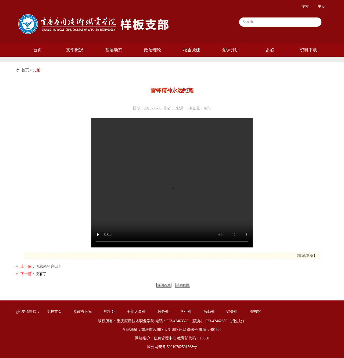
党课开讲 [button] (230, 50)
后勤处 (209, 312)
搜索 (305, 7)
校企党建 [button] (191, 50)
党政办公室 (82, 312)
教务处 (163, 312)
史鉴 (37, 70)
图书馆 (255, 312)
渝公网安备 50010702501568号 (172, 347)
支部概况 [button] (74, 50)
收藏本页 (305, 256)
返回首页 (163, 285)
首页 (25, 70)
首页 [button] (37, 50)
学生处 (186, 312)
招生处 (109, 312)
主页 (321, 7)
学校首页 (54, 312)
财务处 (232, 312)
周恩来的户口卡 (48, 266)
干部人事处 (136, 312)
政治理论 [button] (152, 50)
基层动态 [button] (113, 50)
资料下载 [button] (308, 50)
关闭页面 (182, 285)
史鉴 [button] (269, 50)
